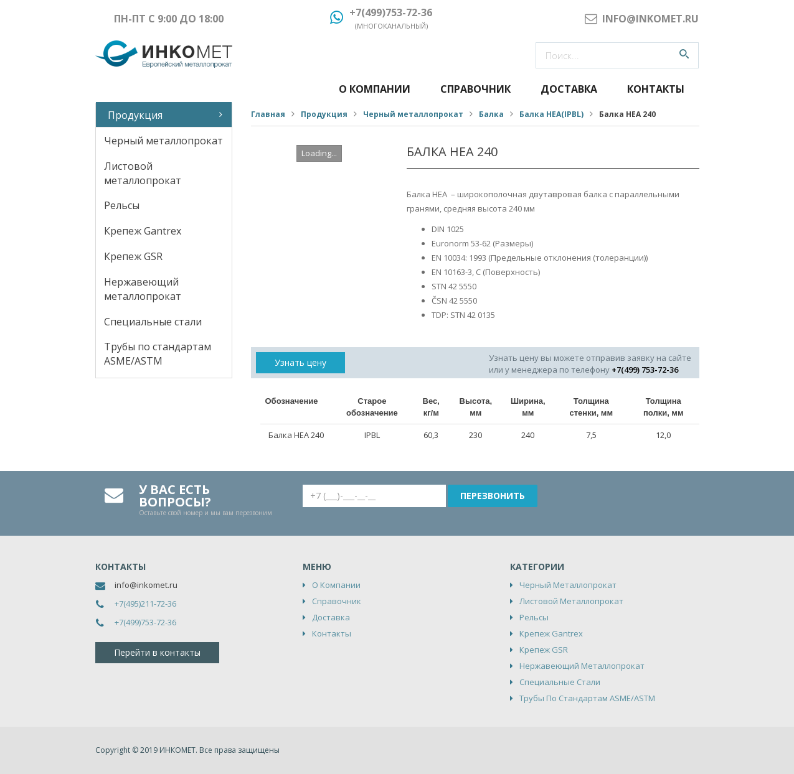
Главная (268, 114)
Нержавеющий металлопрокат (142, 289)
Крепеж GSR (133, 256)
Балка (491, 114)
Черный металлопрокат (163, 140)
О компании (374, 89)
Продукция (135, 115)
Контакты (655, 89)
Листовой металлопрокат (142, 173)
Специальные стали (153, 322)
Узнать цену (300, 362)
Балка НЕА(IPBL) (551, 114)
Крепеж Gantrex (142, 231)
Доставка (569, 89)
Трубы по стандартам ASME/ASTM (157, 354)
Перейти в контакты (157, 652)
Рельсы (121, 205)
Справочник (475, 89)
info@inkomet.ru (146, 584)
